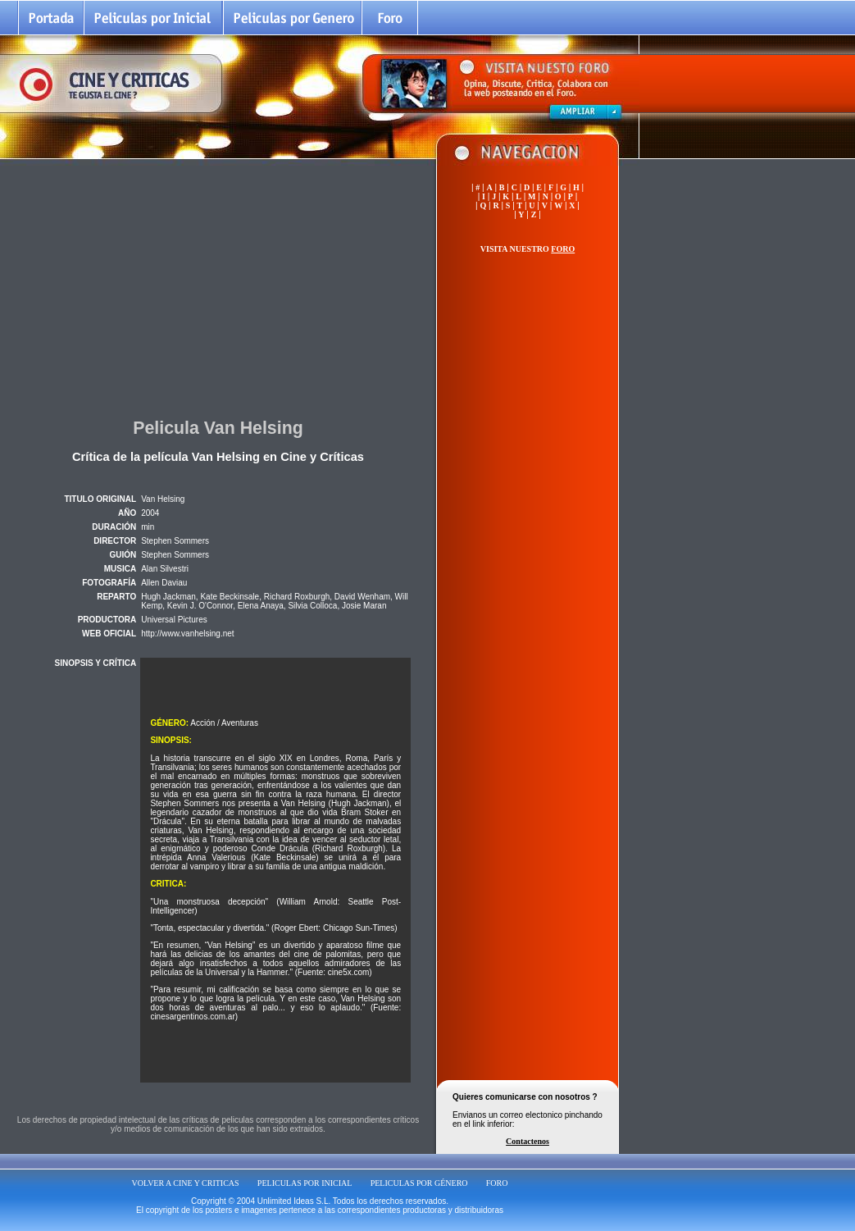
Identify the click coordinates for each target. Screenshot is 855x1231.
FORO (497, 1183)
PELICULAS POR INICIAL (304, 1183)
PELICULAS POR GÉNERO (419, 1183)
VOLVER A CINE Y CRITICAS (185, 1183)
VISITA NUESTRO (527, 248)
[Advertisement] (218, 286)
